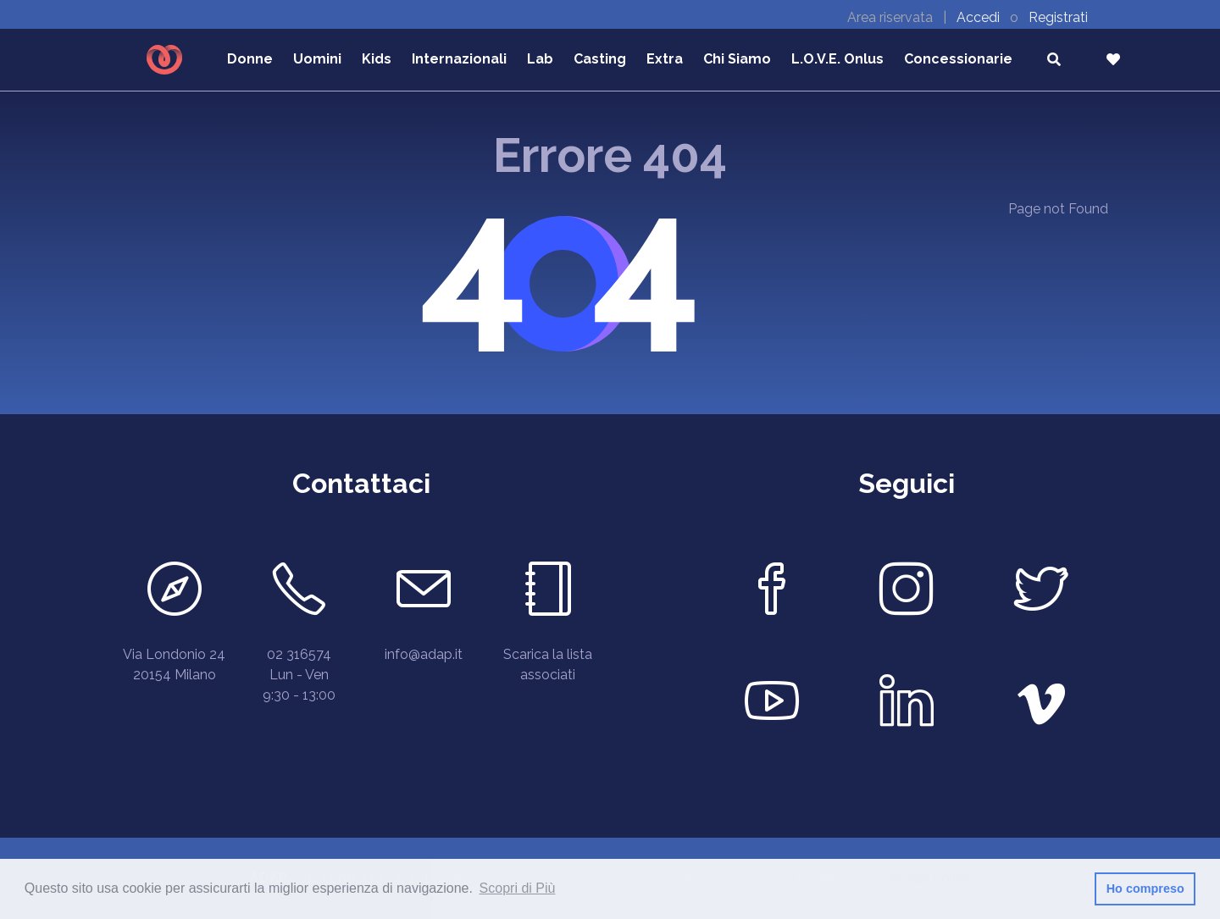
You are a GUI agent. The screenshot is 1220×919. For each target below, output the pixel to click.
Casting (600, 59)
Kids (376, 59)
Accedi (980, 17)
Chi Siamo (737, 59)
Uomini (317, 59)
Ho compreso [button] (1145, 888)
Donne (250, 59)
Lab (540, 59)
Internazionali (459, 59)
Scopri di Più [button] (518, 888)
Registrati (1058, 17)
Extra (664, 59)
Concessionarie (958, 59)
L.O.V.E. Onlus (837, 59)
